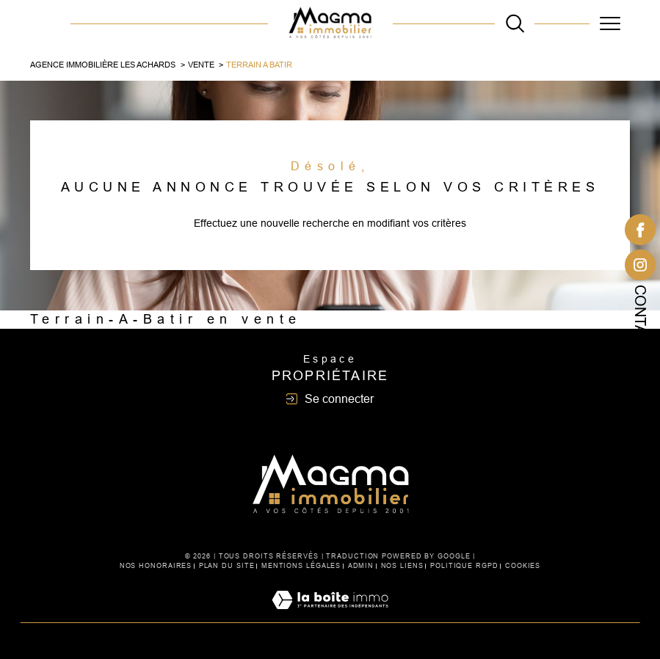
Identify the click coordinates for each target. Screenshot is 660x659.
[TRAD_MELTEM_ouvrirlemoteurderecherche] (515, 23)
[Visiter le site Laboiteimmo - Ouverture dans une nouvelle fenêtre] (330, 615)
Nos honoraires (156, 565)
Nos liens (402, 565)
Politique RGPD (464, 565)
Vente (201, 64)
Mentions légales (301, 565)
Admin (361, 565)
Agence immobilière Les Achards (102, 64)
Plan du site (227, 565)
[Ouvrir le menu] (610, 23)
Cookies (522, 565)
